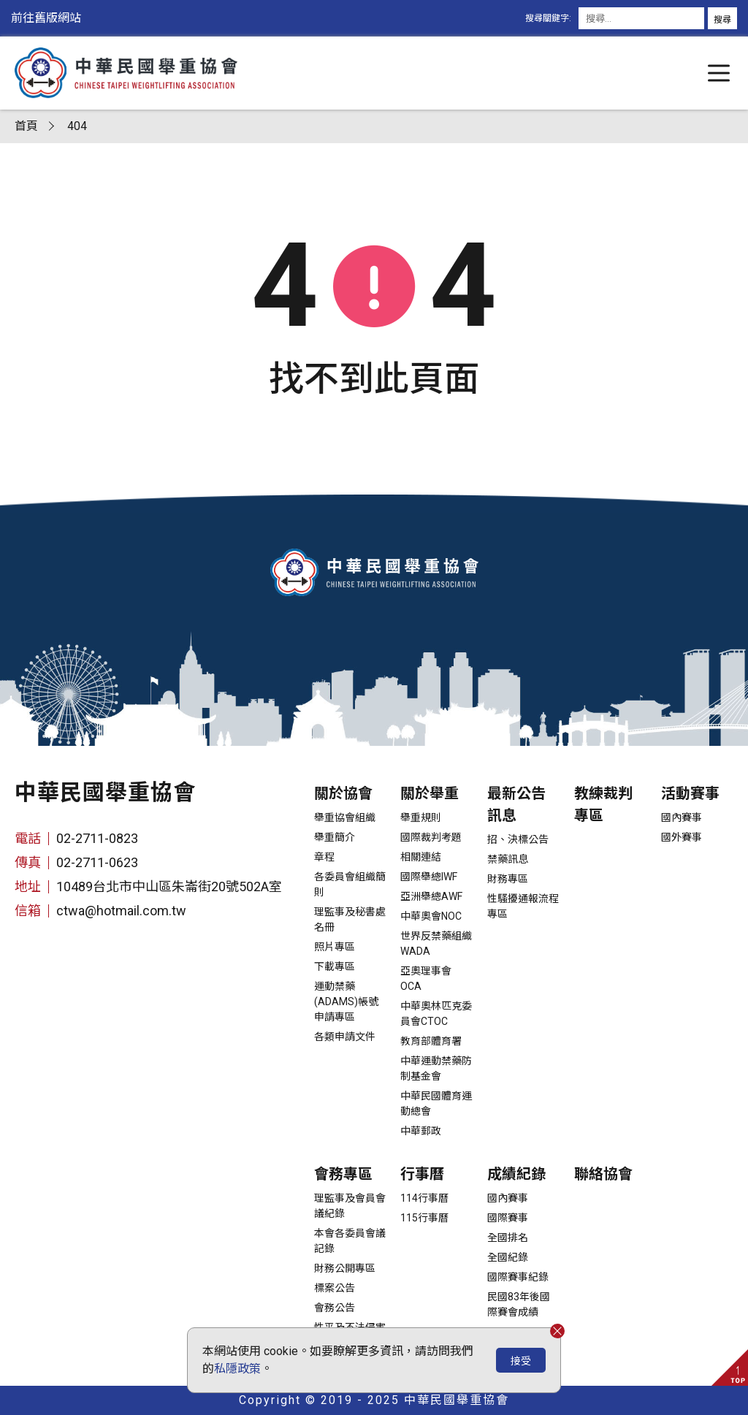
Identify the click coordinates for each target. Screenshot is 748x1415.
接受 (521, 1361)
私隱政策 (237, 1369)
